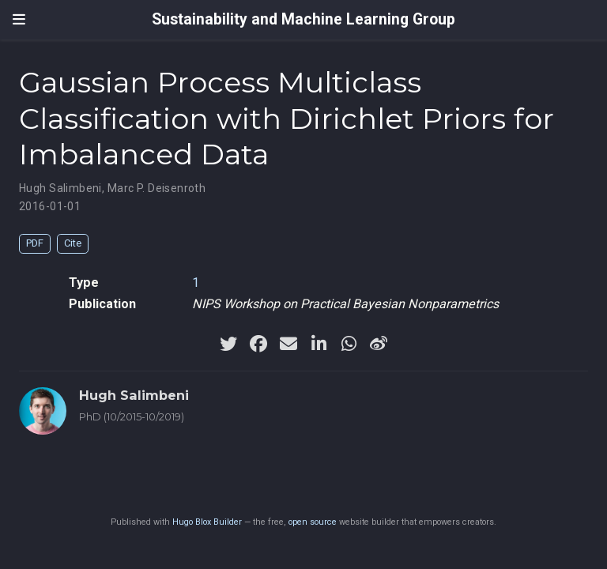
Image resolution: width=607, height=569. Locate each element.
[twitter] (228, 344)
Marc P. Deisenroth (156, 188)
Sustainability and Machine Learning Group (303, 19)
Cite (72, 243)
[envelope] (288, 344)
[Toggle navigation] (19, 19)
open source (312, 522)
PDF (34, 243)
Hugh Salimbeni (60, 188)
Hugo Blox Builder (207, 522)
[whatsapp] (348, 344)
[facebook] (258, 344)
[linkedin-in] (318, 344)
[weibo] (378, 344)
